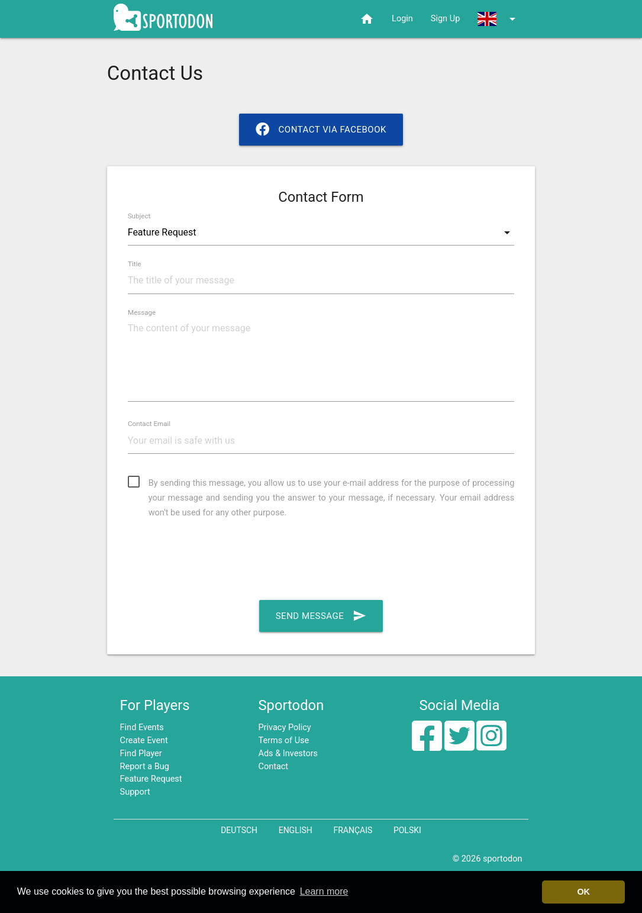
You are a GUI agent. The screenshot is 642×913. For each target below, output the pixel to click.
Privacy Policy (284, 727)
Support (135, 792)
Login (402, 19)
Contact (273, 767)
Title (134, 264)
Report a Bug (144, 767)
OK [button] (583, 891)
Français (352, 830)
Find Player (141, 754)
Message (142, 312)
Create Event (144, 740)
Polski (407, 830)
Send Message (321, 616)
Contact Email (149, 424)
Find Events (142, 727)
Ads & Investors (288, 754)
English (295, 830)
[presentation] (218, 560)
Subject (139, 216)
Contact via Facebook (321, 130)
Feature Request (151, 779)
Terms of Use (283, 740)
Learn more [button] (324, 891)
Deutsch (239, 830)
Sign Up (445, 19)
